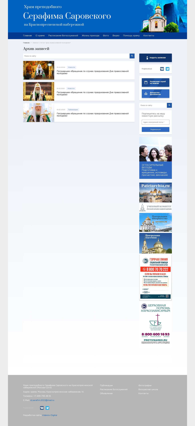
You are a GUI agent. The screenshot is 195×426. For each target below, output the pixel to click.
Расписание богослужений (63, 36)
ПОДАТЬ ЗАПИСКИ (158, 58)
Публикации (73, 109)
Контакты (148, 36)
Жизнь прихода (90, 36)
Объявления (106, 393)
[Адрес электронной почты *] (155, 122)
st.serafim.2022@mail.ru (42, 400)
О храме (40, 36)
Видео (116, 36)
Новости (71, 67)
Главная (27, 36)
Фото (106, 36)
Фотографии (144, 386)
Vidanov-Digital (49, 415)
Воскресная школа (148, 389)
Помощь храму (131, 36)
